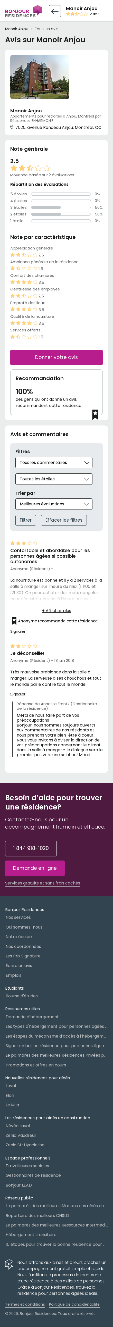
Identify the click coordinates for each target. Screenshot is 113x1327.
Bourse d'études (22, 996)
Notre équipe (19, 937)
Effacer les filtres (63, 520)
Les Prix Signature (23, 956)
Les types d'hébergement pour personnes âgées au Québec (57, 1026)
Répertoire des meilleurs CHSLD (37, 1215)
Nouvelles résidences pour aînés (37, 1078)
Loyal (11, 1086)
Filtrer (26, 520)
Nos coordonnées (23, 946)
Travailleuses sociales (27, 1166)
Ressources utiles (22, 1009)
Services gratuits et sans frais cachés (42, 883)
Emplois (13, 975)
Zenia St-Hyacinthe (25, 1145)
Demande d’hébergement (32, 1017)
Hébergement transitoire (31, 1235)
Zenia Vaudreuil (21, 1135)
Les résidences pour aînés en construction (47, 1118)
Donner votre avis (56, 357)
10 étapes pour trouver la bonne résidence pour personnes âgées (57, 1244)
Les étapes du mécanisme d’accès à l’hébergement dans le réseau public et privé (57, 1036)
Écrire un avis (19, 966)
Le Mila (12, 1105)
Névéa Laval (18, 1126)
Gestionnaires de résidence (33, 1175)
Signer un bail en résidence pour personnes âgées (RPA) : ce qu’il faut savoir (57, 1046)
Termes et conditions (25, 1304)
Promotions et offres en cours (36, 1065)
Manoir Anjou (16, 29)
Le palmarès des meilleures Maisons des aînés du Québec (57, 1206)
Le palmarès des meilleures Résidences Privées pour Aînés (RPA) (57, 1055)
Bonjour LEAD (19, 1185)
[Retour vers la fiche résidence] (55, 11)
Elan (10, 1095)
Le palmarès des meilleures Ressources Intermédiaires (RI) (57, 1225)
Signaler (17, 631)
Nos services (18, 917)
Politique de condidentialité (74, 1304)
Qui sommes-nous (24, 927)
